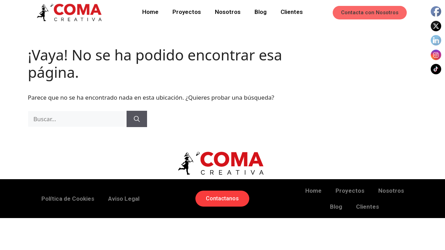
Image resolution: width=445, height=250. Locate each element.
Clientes (292, 11)
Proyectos (186, 11)
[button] (370, 12)
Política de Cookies (67, 198)
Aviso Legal (123, 198)
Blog (260, 11)
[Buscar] (137, 119)
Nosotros (228, 11)
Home (150, 11)
